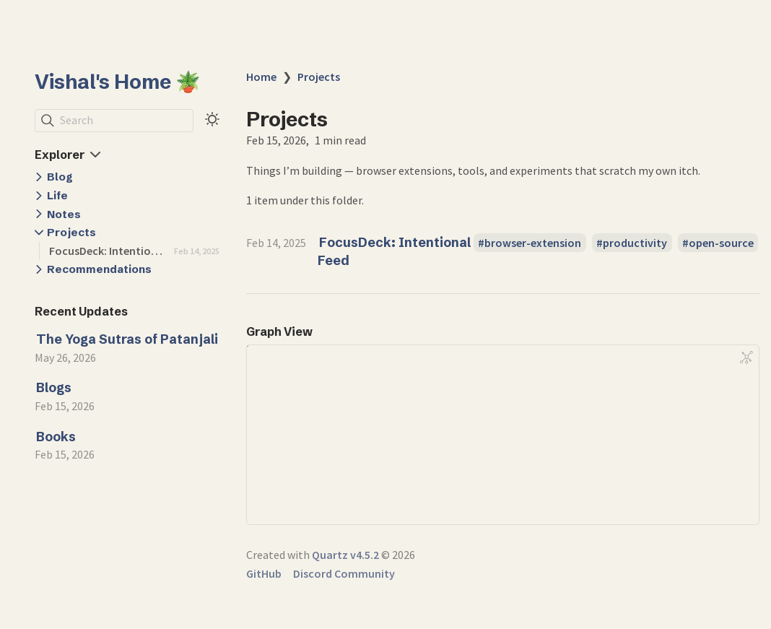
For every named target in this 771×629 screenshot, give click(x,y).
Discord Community (344, 573)
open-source (721, 242)
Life (57, 195)
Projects (71, 232)
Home (261, 76)
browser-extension (532, 242)
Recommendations (99, 269)
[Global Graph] (746, 357)
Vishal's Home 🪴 (118, 81)
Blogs (53, 387)
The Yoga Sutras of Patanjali (127, 339)
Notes (64, 214)
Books (56, 436)
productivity (635, 242)
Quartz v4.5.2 (345, 554)
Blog (60, 176)
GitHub (264, 573)
